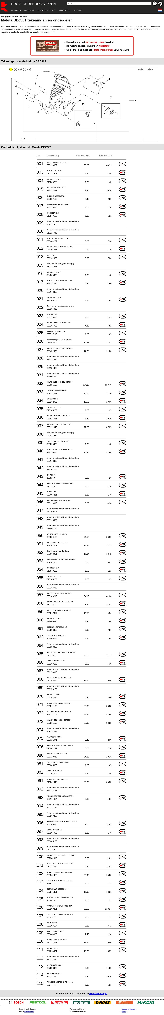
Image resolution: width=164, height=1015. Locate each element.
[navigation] (79, 10)
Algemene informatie (129, 1009)
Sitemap (124, 1012)
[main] (82, 506)
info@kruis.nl (29, 1012)
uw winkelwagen (98, 993)
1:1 (145, 69)
